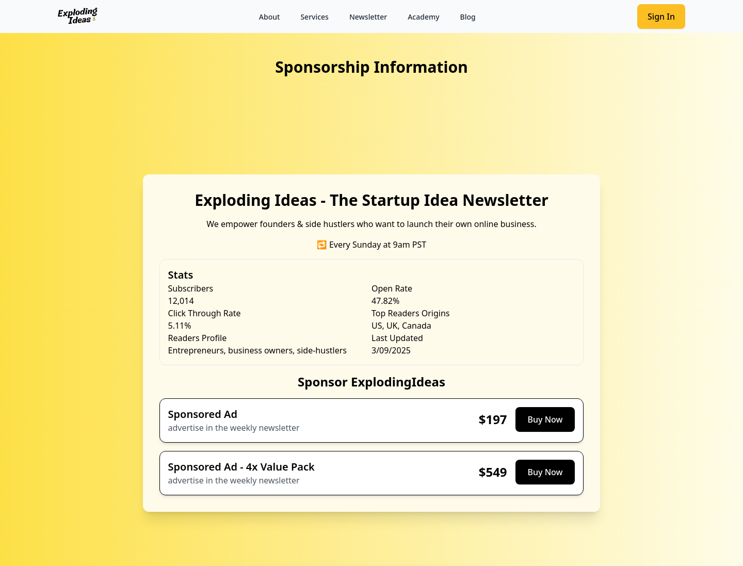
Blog (468, 17)
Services (314, 17)
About (269, 17)
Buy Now (545, 419)
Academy (423, 17)
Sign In (661, 16)
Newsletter (368, 17)
